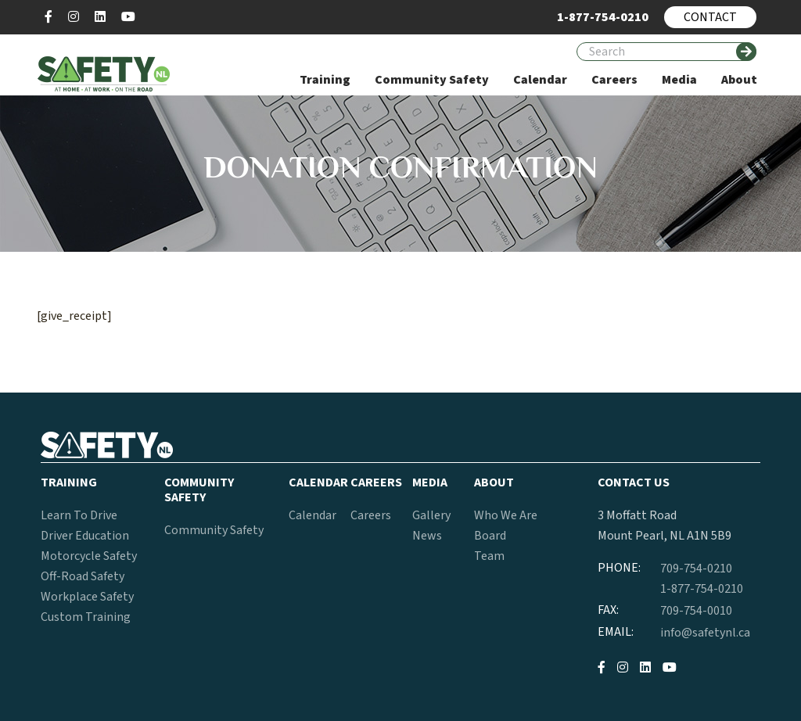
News (427, 535)
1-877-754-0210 (701, 588)
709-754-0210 (696, 568)
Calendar (312, 515)
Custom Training (86, 617)
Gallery (431, 515)
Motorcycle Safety (89, 556)
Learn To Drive (79, 515)
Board (490, 535)
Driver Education (85, 535)
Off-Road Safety (82, 576)
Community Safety (214, 530)
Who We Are (505, 515)
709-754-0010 (696, 610)
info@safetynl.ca (705, 632)
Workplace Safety (87, 596)
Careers (370, 515)
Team (489, 556)
